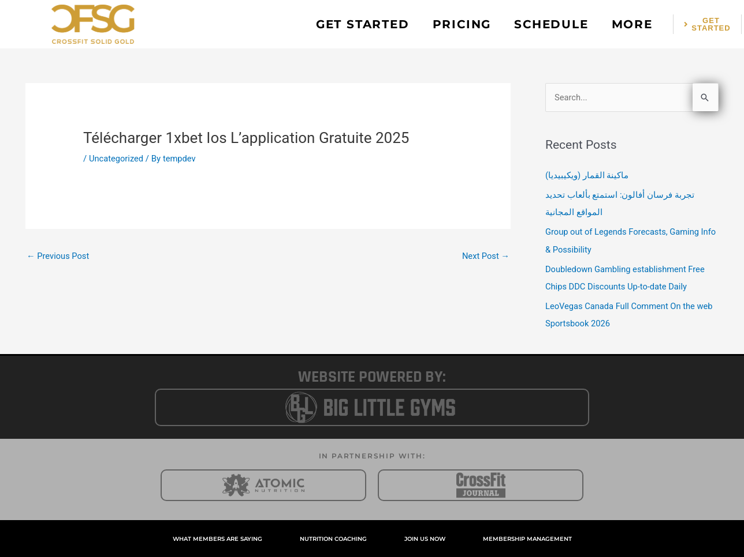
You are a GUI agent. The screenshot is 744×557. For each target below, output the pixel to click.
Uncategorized (116, 158)
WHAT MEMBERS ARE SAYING (217, 537)
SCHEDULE (551, 24)
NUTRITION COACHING (333, 537)
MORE (632, 24)
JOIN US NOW (424, 537)
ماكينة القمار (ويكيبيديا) (587, 175)
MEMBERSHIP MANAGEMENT (527, 537)
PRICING (462, 24)
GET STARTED (363, 24)
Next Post (485, 256)
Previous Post (59, 256)
